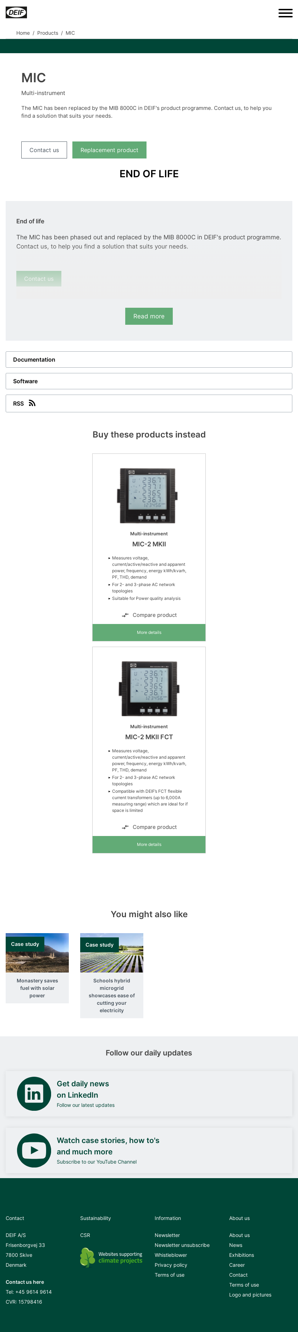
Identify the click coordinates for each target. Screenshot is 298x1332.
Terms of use (169, 1275)
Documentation (34, 359)
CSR (85, 1235)
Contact (238, 1275)
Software (25, 381)
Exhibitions (241, 1255)
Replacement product (109, 150)
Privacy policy (171, 1265)
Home (23, 33)
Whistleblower (171, 1255)
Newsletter (167, 1235)
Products (47, 33)
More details (149, 632)
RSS (25, 403)
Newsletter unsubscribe (182, 1245)
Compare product (149, 615)
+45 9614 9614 (33, 1292)
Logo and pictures (250, 1295)
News (235, 1245)
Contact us (44, 150)
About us (239, 1235)
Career (237, 1265)
